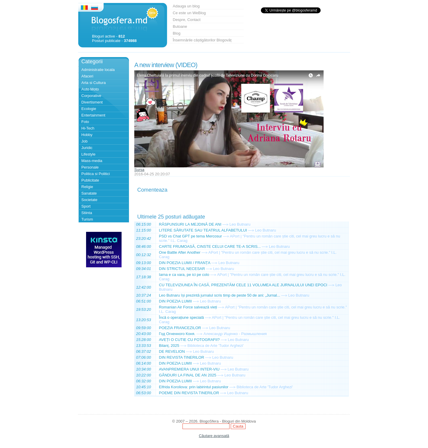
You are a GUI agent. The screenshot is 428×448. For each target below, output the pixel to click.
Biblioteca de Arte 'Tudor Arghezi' (216, 345)
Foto (85, 121)
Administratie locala (98, 69)
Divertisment (92, 102)
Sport (86, 206)
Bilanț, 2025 (169, 345)
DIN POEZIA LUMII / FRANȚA (184, 263)
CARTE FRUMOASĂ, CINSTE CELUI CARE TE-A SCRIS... (210, 246)
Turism (87, 219)
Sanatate (89, 193)
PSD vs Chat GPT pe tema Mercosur (190, 236)
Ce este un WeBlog (189, 13)
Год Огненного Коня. (177, 333)
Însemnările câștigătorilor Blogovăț (202, 40)
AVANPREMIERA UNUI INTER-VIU (189, 369)
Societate (89, 200)
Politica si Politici (95, 174)
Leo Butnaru (240, 224)
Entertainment (93, 115)
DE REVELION (172, 351)
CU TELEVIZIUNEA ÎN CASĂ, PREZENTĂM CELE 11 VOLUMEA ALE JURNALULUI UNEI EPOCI (243, 285)
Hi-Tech (87, 128)
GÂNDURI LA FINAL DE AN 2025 (187, 375)
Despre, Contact (187, 19)
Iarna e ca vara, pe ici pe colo (184, 274)
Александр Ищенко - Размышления (235, 333)
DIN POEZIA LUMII (175, 301)
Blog (176, 33)
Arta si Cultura (93, 82)
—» (225, 224)
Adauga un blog (186, 6)
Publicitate (90, 180)
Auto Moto (90, 89)
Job (84, 141)
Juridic (87, 147)
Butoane (180, 26)
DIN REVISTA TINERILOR (181, 357)
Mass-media (91, 161)
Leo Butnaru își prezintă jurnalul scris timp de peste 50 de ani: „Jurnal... (219, 295)
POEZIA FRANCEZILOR (180, 328)
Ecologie (88, 108)
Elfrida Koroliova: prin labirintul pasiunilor (193, 387)
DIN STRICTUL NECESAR (182, 268)
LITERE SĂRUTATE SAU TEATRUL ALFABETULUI (203, 230)
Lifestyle (88, 154)
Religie (87, 187)
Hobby (87, 134)
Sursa (139, 169)
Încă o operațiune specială (181, 317)
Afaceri (87, 76)
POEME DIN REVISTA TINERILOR (189, 393)
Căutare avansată (214, 436)
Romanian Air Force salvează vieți (188, 307)
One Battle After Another (179, 252)
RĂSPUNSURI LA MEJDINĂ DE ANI (190, 224)
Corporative (91, 95)
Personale (90, 167)
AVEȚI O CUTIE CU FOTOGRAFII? (189, 339)
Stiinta (86, 213)
